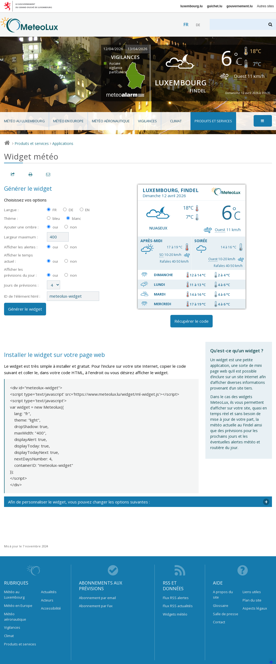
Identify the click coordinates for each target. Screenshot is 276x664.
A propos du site (223, 594)
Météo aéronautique (111, 121)
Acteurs (47, 600)
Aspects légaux (255, 608)
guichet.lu (214, 6)
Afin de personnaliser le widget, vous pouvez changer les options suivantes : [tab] (79, 502)
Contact (219, 622)
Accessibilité (51, 608)
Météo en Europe (68, 121)
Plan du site (252, 600)
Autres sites (265, 6)
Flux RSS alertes (176, 597)
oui (55, 227)
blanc (76, 218)
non (73, 227)
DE (71, 209)
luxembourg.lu (191, 6)
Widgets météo (175, 614)
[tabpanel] (138, 501)
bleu (56, 218)
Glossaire (220, 605)
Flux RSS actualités (178, 605)
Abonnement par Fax (96, 605)
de (198, 25)
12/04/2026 (113, 48)
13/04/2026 (137, 48)
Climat (176, 121)
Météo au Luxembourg (24, 121)
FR (55, 209)
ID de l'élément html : (22, 296)
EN (87, 209)
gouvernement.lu (240, 6)
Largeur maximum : (21, 237)
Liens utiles (252, 591)
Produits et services (213, 121)
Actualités (49, 591)
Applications (62, 143)
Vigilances (147, 121)
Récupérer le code (191, 321)
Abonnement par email (97, 597)
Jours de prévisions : (21, 285)
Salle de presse (225, 613)
